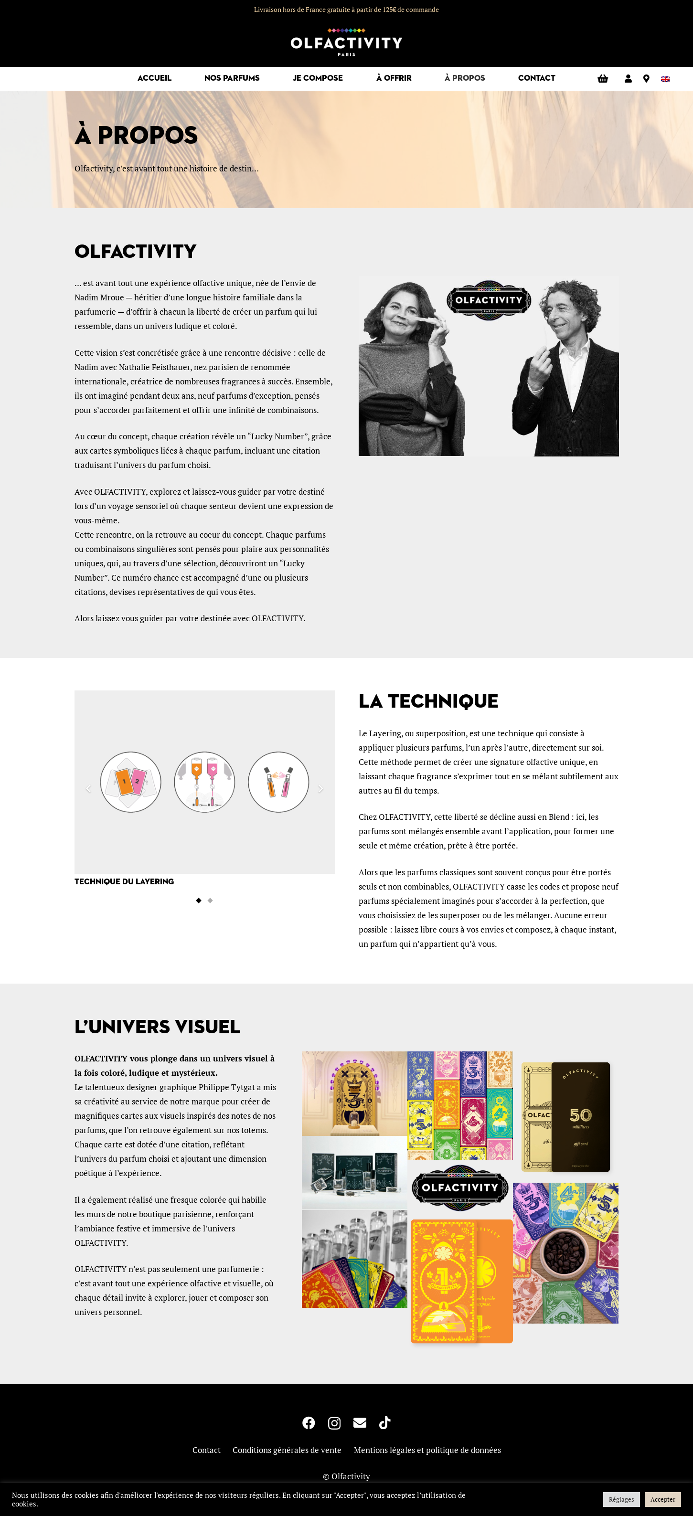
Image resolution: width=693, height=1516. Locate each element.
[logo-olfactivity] (346, 42)
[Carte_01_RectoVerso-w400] (460, 1283)
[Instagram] (334, 1423)
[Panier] (602, 79)
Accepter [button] (662, 1499)
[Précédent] (89, 789)
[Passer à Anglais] (667, 78)
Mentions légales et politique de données (427, 1449)
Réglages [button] (621, 1499)
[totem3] (354, 1093)
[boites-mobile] (354, 1173)
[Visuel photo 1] (565, 1253)
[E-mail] (359, 1422)
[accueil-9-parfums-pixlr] (354, 1259)
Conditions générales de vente (287, 1449)
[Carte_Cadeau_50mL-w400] (565, 1117)
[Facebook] (308, 1422)
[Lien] (628, 78)
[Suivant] (320, 789)
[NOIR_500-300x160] (460, 1188)
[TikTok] (385, 1422)
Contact (206, 1449)
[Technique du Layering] (205, 789)
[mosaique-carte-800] (460, 1105)
